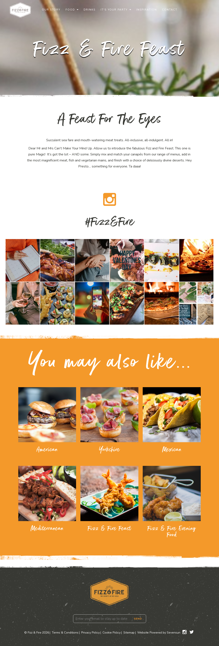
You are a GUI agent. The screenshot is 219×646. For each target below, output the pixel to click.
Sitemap (129, 633)
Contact (169, 9)
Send (138, 618)
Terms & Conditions (65, 633)
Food (70, 9)
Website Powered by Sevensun (158, 633)
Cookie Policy (112, 633)
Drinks (89, 9)
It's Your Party (114, 9)
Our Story (51, 9)
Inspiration (146, 9)
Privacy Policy (90, 633)
